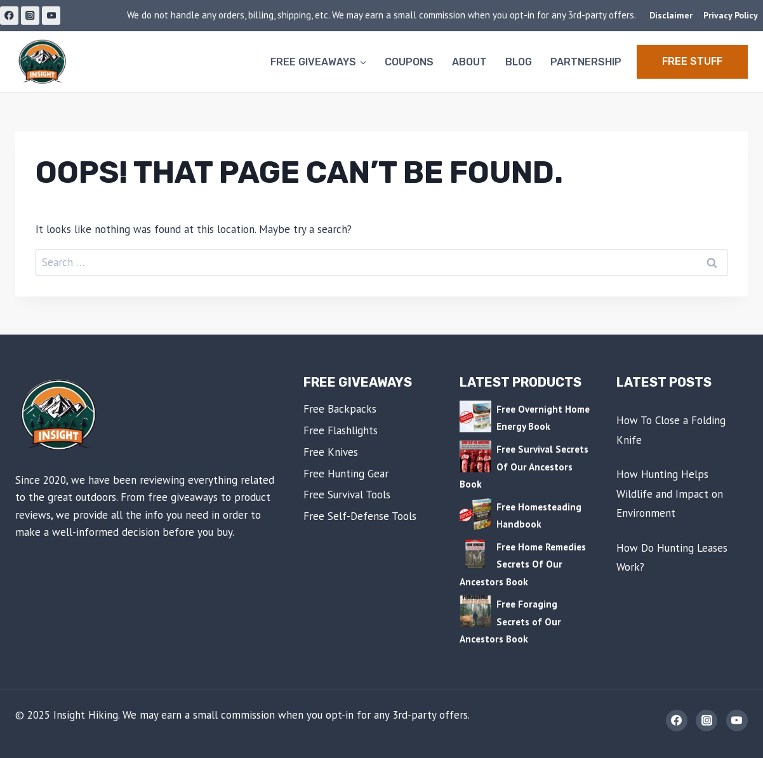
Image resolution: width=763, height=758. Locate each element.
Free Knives (330, 452)
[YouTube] (51, 15)
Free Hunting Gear (345, 474)
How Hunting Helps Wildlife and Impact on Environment (669, 493)
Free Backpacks (339, 409)
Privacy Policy (730, 15)
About (469, 62)
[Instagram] (30, 15)
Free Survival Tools (346, 495)
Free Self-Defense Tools (359, 516)
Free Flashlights (340, 430)
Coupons (409, 62)
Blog (518, 62)
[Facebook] (9, 15)
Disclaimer (671, 15)
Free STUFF (692, 61)
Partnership (585, 62)
